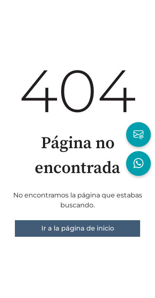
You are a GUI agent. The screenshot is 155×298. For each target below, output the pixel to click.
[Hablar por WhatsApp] (138, 163)
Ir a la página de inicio (77, 228)
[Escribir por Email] (138, 134)
